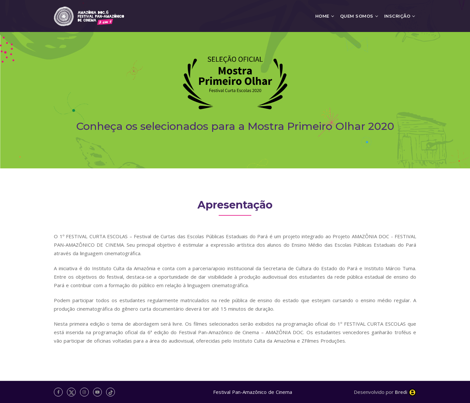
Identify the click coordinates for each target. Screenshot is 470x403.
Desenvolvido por (385, 392)
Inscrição (397, 16)
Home (322, 16)
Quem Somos (356, 16)
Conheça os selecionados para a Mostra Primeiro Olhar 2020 (235, 126)
